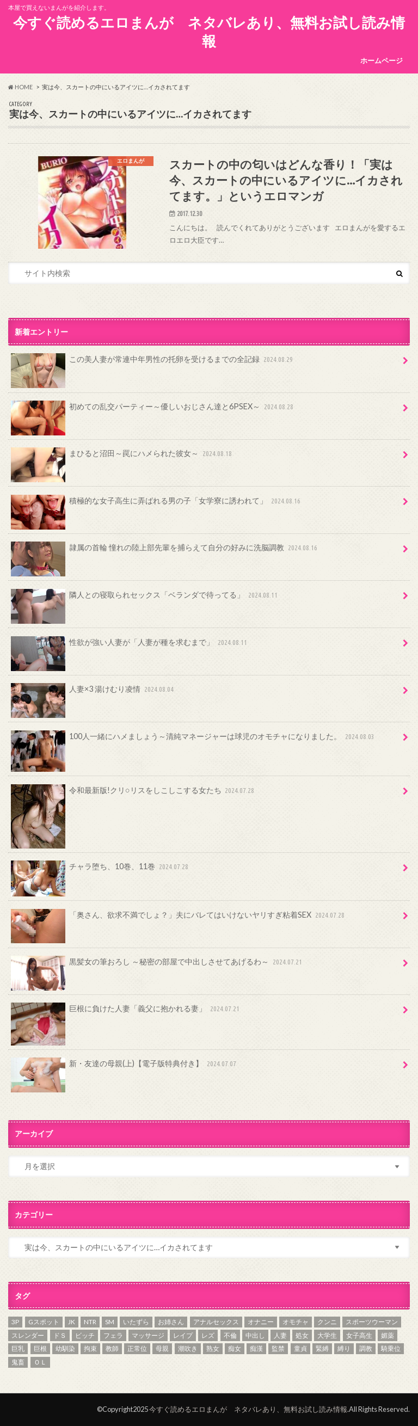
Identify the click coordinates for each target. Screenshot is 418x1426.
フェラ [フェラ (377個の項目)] (113, 1335)
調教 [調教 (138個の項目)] (365, 1348)
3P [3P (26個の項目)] (15, 1322)
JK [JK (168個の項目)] (71, 1322)
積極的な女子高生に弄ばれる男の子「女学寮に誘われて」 (157, 504)
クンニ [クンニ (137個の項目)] (327, 1322)
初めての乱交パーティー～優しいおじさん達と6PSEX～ (153, 410)
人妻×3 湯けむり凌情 (93, 693)
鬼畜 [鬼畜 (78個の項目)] (17, 1362)
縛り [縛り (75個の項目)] (344, 1348)
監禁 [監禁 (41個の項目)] (278, 1348)
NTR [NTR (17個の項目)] (90, 1322)
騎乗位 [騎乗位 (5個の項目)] (391, 1348)
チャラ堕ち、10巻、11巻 (100, 870)
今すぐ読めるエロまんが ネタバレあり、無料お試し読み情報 (209, 32)
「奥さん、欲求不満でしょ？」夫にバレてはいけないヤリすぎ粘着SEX (179, 919)
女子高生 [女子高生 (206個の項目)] (359, 1335)
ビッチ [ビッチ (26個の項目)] (85, 1335)
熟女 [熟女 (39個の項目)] (212, 1348)
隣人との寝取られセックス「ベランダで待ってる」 (145, 598)
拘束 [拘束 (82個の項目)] (90, 1348)
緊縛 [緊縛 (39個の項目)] (322, 1348)
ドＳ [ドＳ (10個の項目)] (59, 1335)
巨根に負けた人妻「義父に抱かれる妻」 (126, 1012)
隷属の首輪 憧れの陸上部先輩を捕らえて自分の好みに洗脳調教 (165, 551)
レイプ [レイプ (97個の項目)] (183, 1335)
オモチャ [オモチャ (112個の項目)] (295, 1322)
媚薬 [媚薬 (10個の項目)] (387, 1335)
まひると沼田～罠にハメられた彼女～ (122, 457)
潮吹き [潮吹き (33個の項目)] (188, 1348)
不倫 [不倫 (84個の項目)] (230, 1335)
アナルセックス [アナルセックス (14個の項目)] (216, 1322)
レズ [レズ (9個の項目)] (207, 1335)
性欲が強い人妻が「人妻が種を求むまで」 (130, 646)
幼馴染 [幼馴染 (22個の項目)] (65, 1348)
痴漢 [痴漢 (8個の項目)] (256, 1348)
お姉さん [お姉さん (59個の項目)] (171, 1322)
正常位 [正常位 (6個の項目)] (137, 1348)
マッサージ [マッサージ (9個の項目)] (148, 1335)
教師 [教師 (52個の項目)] (112, 1348)
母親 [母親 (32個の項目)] (162, 1348)
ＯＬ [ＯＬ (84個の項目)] (40, 1362)
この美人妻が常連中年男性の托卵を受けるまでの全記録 (153, 363)
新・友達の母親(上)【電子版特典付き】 (124, 1067)
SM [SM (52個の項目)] (109, 1322)
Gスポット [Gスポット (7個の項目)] (43, 1322)
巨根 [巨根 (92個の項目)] (40, 1348)
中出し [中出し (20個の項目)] (255, 1335)
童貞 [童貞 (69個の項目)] (300, 1348)
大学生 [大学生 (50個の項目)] (327, 1335)
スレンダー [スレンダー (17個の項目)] (27, 1335)
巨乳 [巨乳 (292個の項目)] (17, 1348)
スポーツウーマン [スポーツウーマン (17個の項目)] (372, 1322)
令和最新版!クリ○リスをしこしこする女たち (134, 794)
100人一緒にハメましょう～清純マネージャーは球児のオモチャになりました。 (194, 740)
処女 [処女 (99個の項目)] (302, 1335)
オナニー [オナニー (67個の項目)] (261, 1322)
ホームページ (381, 60)
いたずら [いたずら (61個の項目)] (136, 1322)
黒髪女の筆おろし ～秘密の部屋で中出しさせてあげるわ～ (157, 965)
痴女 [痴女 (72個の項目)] (234, 1348)
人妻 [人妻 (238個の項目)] (280, 1335)
